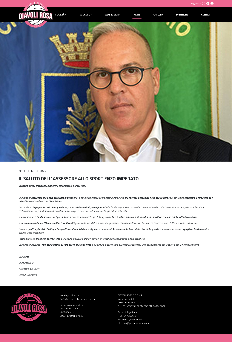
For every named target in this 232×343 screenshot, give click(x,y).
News (137, 15)
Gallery (158, 15)
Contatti (206, 15)
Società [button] (61, 15)
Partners (182, 15)
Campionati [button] (112, 15)
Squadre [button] (85, 15)
